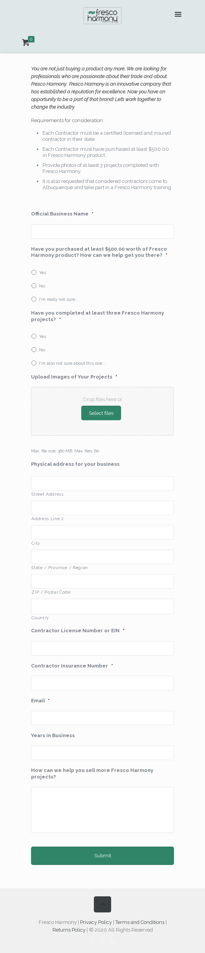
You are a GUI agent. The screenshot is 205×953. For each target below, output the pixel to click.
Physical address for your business (75, 464)
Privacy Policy (96, 922)
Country (40, 617)
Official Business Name (62, 214)
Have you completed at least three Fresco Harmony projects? (97, 316)
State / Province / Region (59, 567)
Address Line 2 (47, 518)
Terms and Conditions (139, 922)
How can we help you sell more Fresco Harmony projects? (92, 773)
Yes (42, 272)
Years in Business (53, 735)
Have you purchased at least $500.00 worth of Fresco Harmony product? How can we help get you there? (99, 252)
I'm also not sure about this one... (72, 363)
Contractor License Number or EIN (78, 630)
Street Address (47, 494)
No (42, 286)
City (35, 543)
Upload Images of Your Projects (74, 377)
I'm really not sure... (59, 299)
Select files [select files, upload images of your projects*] (101, 413)
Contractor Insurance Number (72, 666)
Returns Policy (68, 930)
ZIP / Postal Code (50, 592)
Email (40, 700)
